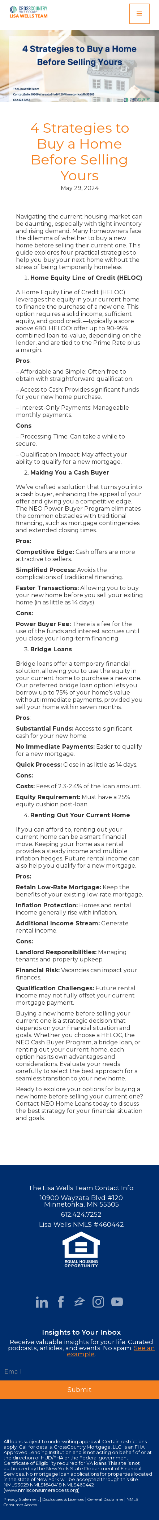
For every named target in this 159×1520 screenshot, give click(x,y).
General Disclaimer (105, 1499)
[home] (27, 10)
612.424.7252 (81, 1215)
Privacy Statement (21, 1499)
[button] (139, 13)
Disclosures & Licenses (63, 1499)
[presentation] (55, 1413)
